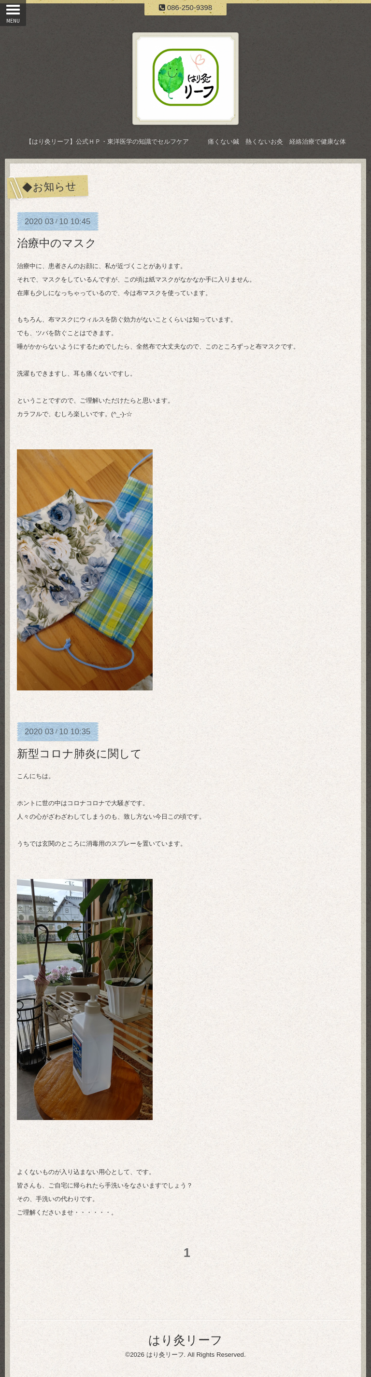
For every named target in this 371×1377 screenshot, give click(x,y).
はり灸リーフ (185, 1340)
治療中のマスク (57, 243)
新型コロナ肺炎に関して (79, 753)
